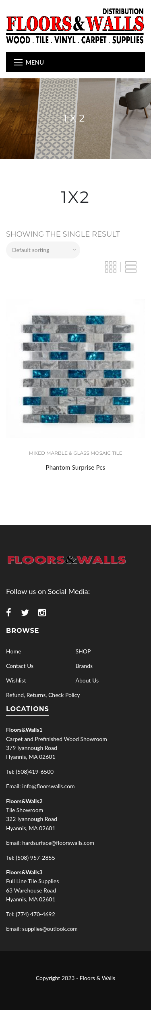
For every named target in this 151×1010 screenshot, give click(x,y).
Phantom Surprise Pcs (75, 467)
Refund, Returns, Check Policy (43, 694)
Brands (84, 665)
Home (13, 651)
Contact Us (19, 665)
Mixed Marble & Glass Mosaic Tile (75, 453)
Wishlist (16, 680)
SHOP (83, 651)
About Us (87, 680)
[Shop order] (43, 249)
